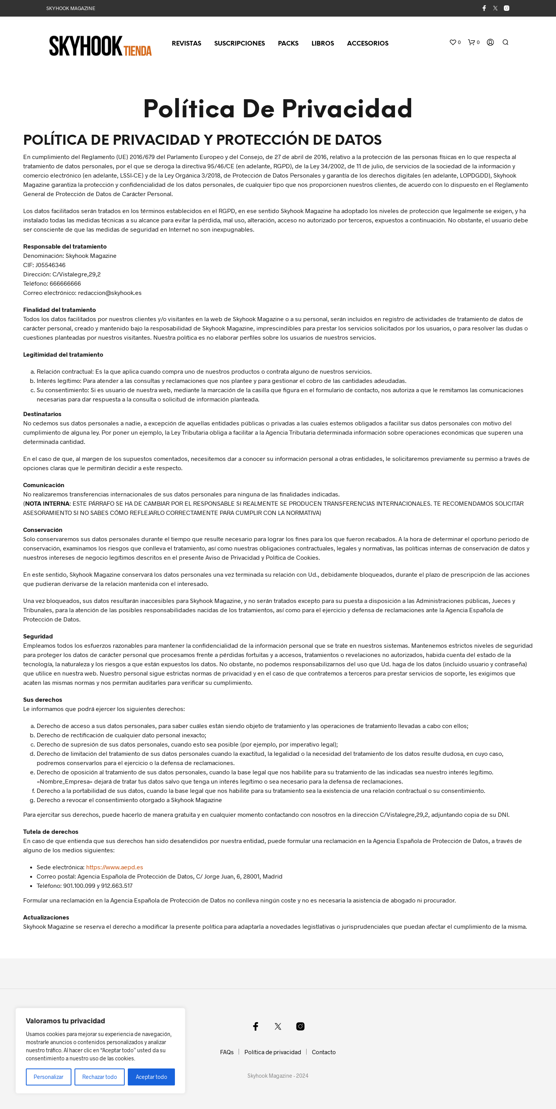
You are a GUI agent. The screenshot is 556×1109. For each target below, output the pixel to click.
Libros (323, 44)
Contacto (324, 1051)
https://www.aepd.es (114, 866)
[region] (100, 1051)
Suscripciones (239, 44)
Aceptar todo (151, 1076)
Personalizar (48, 1076)
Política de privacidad (272, 1051)
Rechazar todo (99, 1076)
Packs (288, 44)
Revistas (186, 44)
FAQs (227, 1051)
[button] (455, 42)
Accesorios (367, 44)
